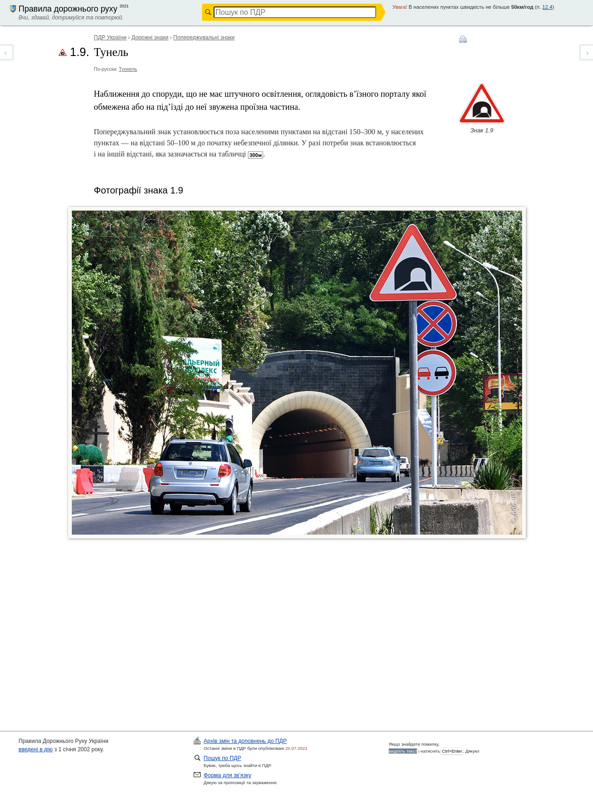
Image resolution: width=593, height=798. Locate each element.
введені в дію (36, 749)
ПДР (245, 741)
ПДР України (110, 37)
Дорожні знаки (150, 37)
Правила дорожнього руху (68, 8)
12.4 (547, 7)
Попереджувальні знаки (203, 37)
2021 (124, 6)
